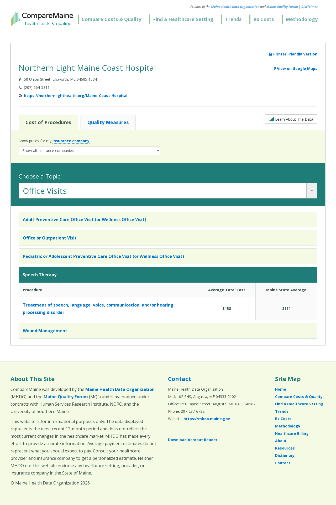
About (281, 440)
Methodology (302, 19)
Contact (179, 378)
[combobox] (168, 190)
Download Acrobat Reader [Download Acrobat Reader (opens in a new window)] (192, 439)
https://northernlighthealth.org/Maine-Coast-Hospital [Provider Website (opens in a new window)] (75, 95)
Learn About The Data (291, 119)
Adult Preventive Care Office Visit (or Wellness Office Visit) (84, 219)
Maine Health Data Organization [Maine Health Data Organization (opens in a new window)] (235, 6)
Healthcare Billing (292, 433)
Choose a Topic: (40, 176)
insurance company (71, 140)
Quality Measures (108, 122)
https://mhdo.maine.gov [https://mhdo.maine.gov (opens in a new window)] (206, 418)
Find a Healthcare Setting (183, 19)
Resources (285, 448)
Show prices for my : (54, 141)
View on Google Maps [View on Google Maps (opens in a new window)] (295, 68)
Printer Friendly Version (293, 54)
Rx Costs (263, 19)
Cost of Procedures (48, 122)
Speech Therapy (39, 275)
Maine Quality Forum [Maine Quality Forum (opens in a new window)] (282, 6)
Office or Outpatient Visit (50, 238)
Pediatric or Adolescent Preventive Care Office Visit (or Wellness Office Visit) (103, 256)
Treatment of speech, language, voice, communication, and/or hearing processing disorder (98, 308)
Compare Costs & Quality (111, 19)
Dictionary (285, 455)
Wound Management (45, 331)
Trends (233, 19)
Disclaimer (309, 6)
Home (280, 389)
